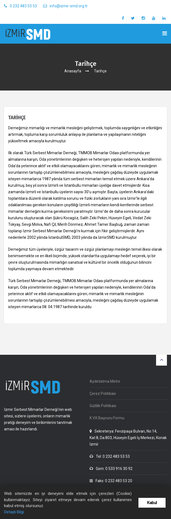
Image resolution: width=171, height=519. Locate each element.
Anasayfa (72, 71)
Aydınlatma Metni (105, 381)
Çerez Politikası (103, 393)
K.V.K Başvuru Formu (107, 418)
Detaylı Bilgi (14, 512)
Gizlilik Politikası (103, 406)
